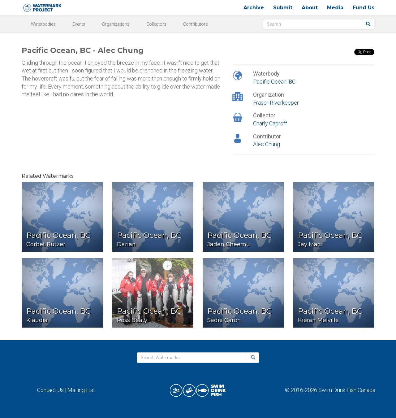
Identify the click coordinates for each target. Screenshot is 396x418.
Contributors (195, 24)
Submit (282, 8)
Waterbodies (43, 24)
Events (78, 24)
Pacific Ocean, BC (274, 81)
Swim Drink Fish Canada (346, 390)
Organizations (116, 24)
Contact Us (50, 390)
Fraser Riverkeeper (276, 102)
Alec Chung (266, 144)
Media (335, 8)
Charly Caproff (270, 123)
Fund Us (363, 8)
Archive (253, 8)
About (310, 8)
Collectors (156, 24)
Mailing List (81, 390)
